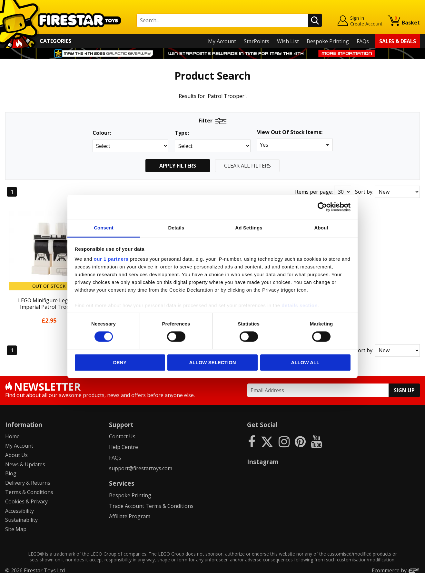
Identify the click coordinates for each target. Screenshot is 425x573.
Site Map (15, 524)
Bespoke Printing (328, 41)
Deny (120, 362)
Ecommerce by (396, 565)
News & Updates (25, 459)
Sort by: (364, 191)
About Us (16, 450)
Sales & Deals (397, 41)
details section (300, 305)
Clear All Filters (247, 165)
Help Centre (123, 442)
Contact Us (122, 431)
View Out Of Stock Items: (289, 133)
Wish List (288, 41)
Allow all (305, 362)
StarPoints (256, 41)
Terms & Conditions (29, 487)
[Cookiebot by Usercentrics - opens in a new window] (322, 207)
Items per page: (314, 191)
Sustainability (21, 515)
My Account (222, 41)
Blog (10, 468)
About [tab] (321, 227)
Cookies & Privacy (26, 496)
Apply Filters (177, 165)
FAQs (363, 41)
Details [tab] (176, 227)
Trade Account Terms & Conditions (151, 501)
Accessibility (19, 506)
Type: (182, 133)
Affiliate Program (129, 511)
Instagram (263, 457)
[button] (295, 145)
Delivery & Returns (27, 477)
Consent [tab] (104, 227)
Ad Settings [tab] (248, 227)
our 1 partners (111, 259)
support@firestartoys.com (140, 463)
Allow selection (212, 362)
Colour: (102, 133)
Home (12, 431)
